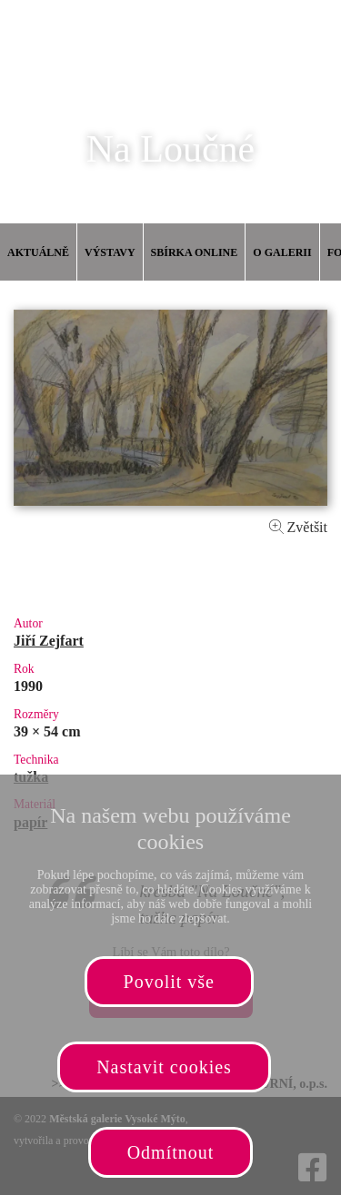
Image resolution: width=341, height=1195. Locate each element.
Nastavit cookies (164, 1067)
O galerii (282, 252)
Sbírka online (194, 252)
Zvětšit (298, 527)
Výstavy (110, 252)
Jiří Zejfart (49, 640)
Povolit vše (169, 982)
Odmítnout (171, 1152)
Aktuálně (38, 252)
